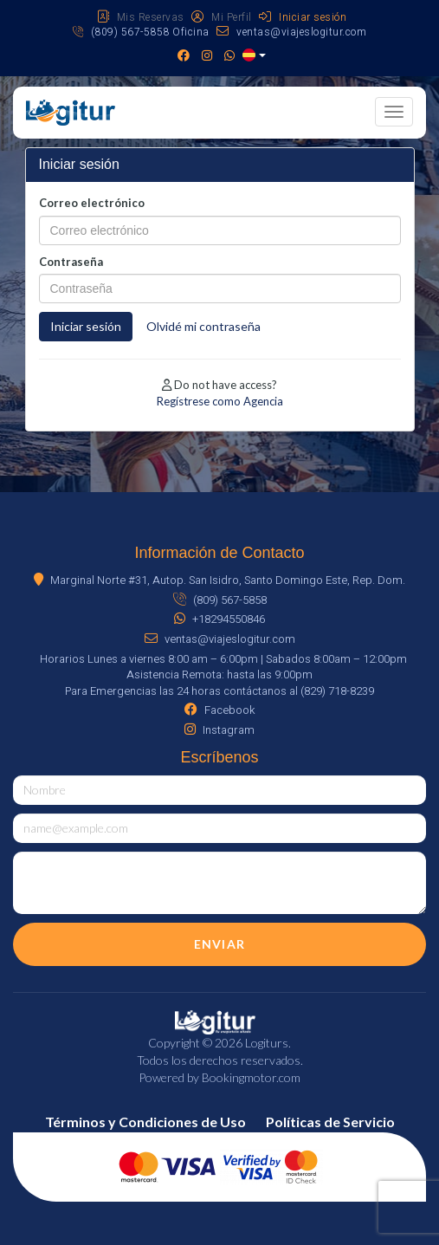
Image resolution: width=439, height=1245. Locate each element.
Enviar (220, 944)
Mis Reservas (140, 17)
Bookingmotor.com (251, 1077)
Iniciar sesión (302, 17)
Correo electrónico (92, 203)
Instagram (219, 730)
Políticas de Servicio (330, 1121)
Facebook (219, 710)
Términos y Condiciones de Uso (145, 1121)
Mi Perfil (221, 17)
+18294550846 (219, 619)
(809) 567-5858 (220, 600)
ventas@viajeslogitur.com (291, 32)
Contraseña (71, 262)
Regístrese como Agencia (220, 401)
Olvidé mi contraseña (203, 326)
